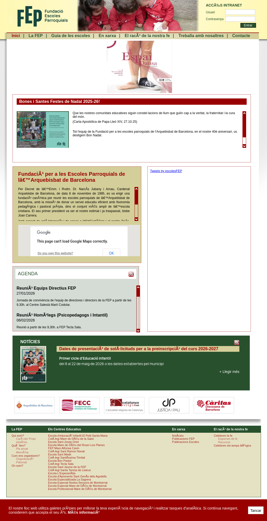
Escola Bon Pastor (60, 460)
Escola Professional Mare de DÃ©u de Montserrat (80, 488)
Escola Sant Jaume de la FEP (67, 467)
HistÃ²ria (21, 442)
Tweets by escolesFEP (166, 171)
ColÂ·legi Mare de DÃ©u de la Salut (71, 438)
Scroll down (244, 146)
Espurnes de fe (228, 438)
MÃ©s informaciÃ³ (84, 512)
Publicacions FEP (183, 438)
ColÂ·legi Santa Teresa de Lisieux (69, 470)
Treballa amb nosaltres (200, 35)
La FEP (36, 35)
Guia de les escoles (70, 35)
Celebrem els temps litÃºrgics (232, 445)
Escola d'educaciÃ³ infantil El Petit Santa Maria (77, 435)
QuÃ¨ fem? (18, 445)
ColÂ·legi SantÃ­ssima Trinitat (66, 457)
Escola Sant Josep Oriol (63, 441)
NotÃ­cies (178, 435)
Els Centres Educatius (64, 429)
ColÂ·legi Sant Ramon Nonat (66, 451)
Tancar (255, 510)
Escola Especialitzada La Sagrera (69, 479)
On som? (17, 465)
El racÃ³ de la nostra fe (147, 35)
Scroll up (244, 113)
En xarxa (107, 35)
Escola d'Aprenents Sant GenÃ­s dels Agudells (77, 476)
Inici (16, 35)
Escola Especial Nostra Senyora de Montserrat (77, 482)
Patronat (21, 462)
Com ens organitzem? (25, 455)
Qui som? (17, 435)
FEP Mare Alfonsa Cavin (63, 448)
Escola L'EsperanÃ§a (61, 473)
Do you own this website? (55, 253)
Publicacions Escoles (185, 441)
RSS (131, 274)
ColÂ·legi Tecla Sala (61, 463)
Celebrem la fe (223, 435)
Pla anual (22, 448)
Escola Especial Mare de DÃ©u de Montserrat (77, 485)
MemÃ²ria (22, 452)
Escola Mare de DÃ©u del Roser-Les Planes (76, 445)
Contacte (241, 35)
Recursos (224, 442)
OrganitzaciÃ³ (24, 458)
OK (111, 253)
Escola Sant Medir (59, 454)
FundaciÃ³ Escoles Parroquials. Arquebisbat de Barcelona (42, 16)
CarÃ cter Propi (25, 438)
